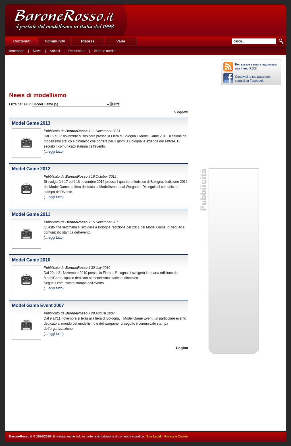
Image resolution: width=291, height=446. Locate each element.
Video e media (105, 51)
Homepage (16, 51)
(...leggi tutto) (54, 152)
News (37, 51)
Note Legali (153, 436)
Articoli (55, 51)
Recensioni (76, 51)
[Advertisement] (206, 20)
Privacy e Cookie (176, 436)
